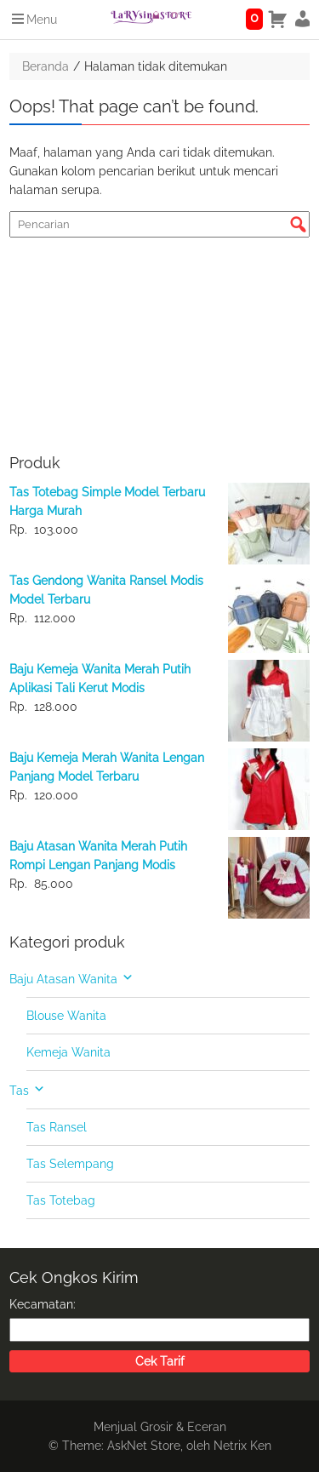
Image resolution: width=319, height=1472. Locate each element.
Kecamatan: (42, 1304)
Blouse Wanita (66, 1015)
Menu (33, 19)
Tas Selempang (70, 1164)
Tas (19, 1090)
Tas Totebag (60, 1200)
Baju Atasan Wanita (63, 979)
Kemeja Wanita (68, 1052)
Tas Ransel (56, 1127)
